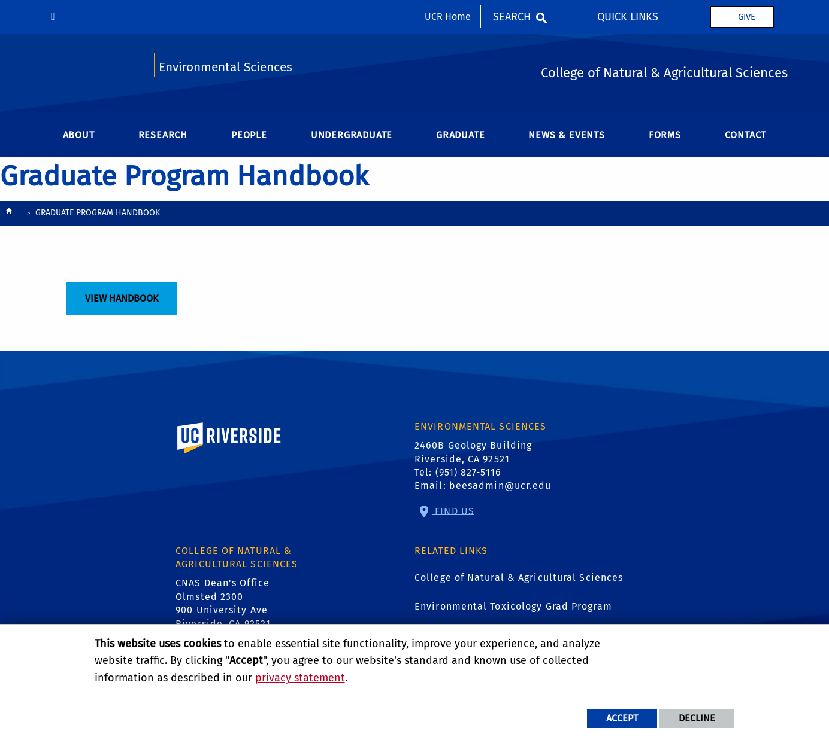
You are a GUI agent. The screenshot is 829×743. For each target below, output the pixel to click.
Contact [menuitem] (746, 135)
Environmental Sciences (225, 67)
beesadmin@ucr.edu (500, 485)
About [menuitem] (79, 135)
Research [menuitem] (162, 135)
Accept (622, 718)
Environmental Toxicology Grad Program (513, 606)
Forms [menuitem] (665, 135)
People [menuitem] (249, 135)
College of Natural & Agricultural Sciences (518, 577)
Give (746, 16)
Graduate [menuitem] (460, 135)
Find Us (453, 510)
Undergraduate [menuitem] (351, 135)
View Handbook (121, 298)
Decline (697, 718)
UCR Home (448, 16)
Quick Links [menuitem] (627, 16)
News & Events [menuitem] (566, 135)
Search (512, 16)
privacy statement (300, 677)
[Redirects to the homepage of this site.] (9, 214)
